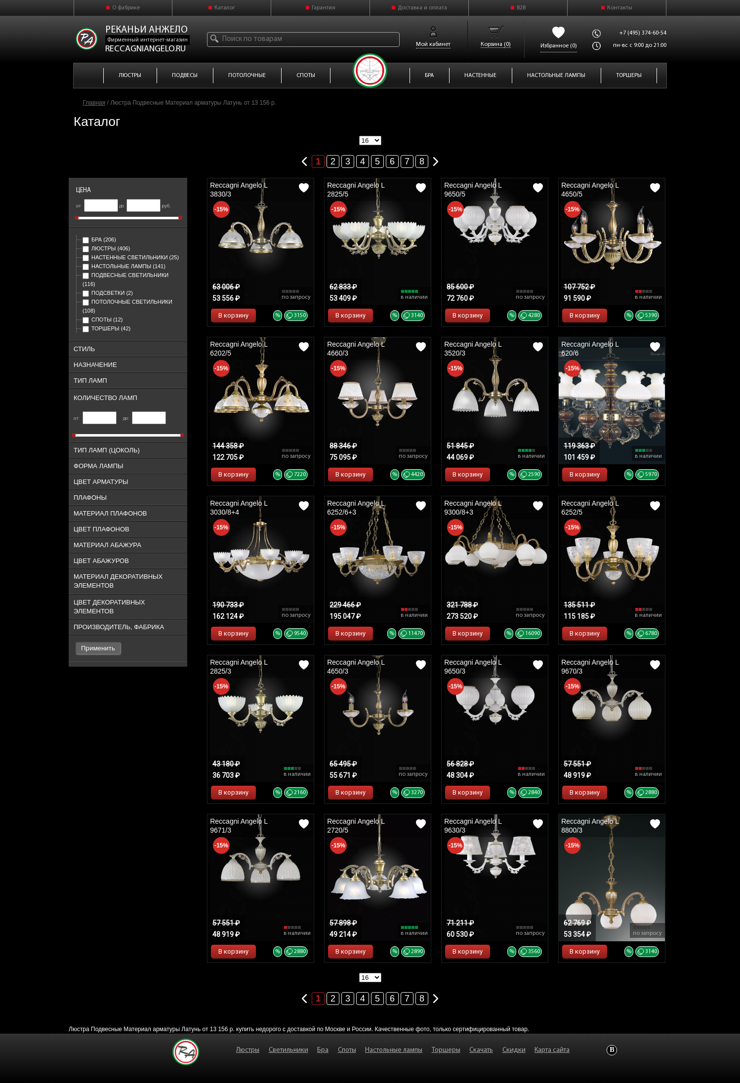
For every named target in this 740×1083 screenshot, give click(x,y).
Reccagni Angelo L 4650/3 (355, 666)
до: (144, 418)
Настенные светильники (130, 257)
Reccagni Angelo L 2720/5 (355, 825)
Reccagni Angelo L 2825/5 (355, 189)
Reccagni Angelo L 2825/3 (238, 666)
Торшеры (106, 328)
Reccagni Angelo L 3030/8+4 (238, 507)
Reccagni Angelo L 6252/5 (589, 507)
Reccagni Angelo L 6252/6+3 (355, 507)
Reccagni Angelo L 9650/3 (472, 666)
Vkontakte (612, 1050)
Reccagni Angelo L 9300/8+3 (472, 507)
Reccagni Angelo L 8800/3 (589, 825)
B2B (521, 8)
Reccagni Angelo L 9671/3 (238, 825)
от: (95, 418)
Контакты (619, 8)
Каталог (224, 8)
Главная (94, 102)
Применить (98, 648)
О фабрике (126, 8)
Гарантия (323, 8)
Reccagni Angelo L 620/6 (589, 348)
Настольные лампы (123, 266)
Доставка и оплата (422, 8)
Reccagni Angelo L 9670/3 (589, 666)
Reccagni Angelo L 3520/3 (472, 348)
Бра (99, 239)
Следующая (435, 159)
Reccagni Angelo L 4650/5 (589, 189)
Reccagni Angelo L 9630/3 (472, 825)
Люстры (106, 248)
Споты (102, 319)
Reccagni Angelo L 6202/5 (238, 348)
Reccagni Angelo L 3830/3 (238, 189)
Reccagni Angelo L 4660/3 (355, 348)
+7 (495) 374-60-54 (642, 33)
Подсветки (107, 293)
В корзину (233, 315)
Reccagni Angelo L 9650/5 (472, 189)
